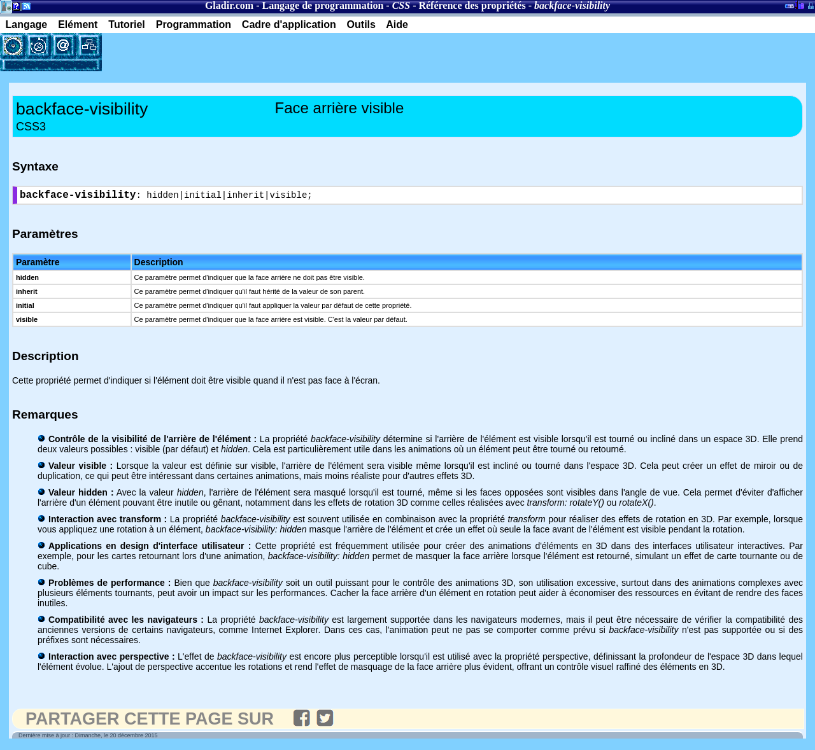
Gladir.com (229, 5)
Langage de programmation (323, 5)
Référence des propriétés (471, 5)
